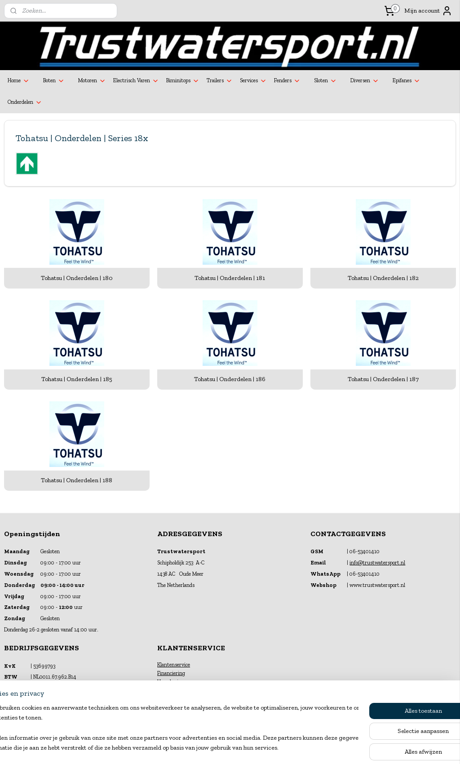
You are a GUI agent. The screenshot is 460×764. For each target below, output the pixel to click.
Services (253, 80)
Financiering (171, 673)
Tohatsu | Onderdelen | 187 (383, 379)
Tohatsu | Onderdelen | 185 (76, 379)
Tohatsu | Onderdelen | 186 (229, 379)
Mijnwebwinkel (319, 748)
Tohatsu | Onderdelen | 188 (76, 480)
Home (19, 80)
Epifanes (406, 80)
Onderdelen (25, 102)
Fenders (287, 80)
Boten (54, 80)
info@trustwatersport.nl (377, 563)
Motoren (92, 80)
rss (222, 748)
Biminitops (182, 80)
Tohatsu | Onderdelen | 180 (77, 278)
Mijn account (428, 10)
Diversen (364, 80)
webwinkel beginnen (250, 748)
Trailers (220, 80)
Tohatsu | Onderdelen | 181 (230, 278)
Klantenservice (173, 665)
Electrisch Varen (136, 80)
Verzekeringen (173, 682)
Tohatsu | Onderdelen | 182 (383, 278)
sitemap (207, 748)
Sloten (325, 80)
